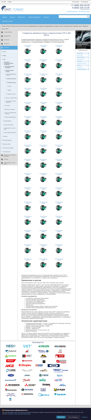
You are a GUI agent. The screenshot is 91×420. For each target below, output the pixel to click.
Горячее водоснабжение (10, 117)
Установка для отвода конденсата (10, 102)
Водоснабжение (7, 121)
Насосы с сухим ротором (11, 97)
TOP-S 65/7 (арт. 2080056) (43, 188)
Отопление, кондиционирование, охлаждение (8, 63)
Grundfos (5, 136)
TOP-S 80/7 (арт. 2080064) (27, 231)
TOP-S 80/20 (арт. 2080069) (59, 245)
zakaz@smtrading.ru (72, 11)
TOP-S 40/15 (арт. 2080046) (43, 146)
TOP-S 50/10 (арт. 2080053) (59, 174)
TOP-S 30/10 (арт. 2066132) (59, 103)
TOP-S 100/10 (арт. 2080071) (43, 259)
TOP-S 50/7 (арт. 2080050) (59, 160)
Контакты (46, 17)
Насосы (4, 55)
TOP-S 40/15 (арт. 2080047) (59, 146)
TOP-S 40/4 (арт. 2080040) (43, 117)
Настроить (84, 417)
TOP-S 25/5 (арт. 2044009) (27, 46)
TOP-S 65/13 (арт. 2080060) (59, 203)
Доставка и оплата (7, 21)
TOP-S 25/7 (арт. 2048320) (59, 46)
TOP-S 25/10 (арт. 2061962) (43, 60)
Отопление (5, 48)
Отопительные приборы (8, 147)
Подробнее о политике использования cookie (19, 413)
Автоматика (5, 44)
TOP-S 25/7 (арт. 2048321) (27, 60)
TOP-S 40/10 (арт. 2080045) (28, 146)
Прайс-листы (21, 17)
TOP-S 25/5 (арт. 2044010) (43, 46)
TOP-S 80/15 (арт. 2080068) (43, 245)
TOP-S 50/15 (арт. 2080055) (28, 188)
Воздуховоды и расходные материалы (8, 155)
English (10, 1)
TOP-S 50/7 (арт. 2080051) (27, 174)
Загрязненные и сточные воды (9, 129)
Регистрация (75, 1)
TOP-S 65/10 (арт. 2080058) (28, 203)
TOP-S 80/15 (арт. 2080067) (28, 245)
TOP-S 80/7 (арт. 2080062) (43, 217)
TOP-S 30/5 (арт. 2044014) (59, 89)
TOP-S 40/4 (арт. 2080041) (59, 117)
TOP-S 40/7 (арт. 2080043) (43, 131)
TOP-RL (9, 86)
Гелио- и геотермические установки (10, 113)
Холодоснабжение (6, 32)
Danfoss (4, 51)
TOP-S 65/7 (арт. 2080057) (59, 188)
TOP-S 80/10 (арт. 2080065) (43, 231)
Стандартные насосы (11, 78)
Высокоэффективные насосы (11, 75)
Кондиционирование (83, 63)
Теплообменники (6, 151)
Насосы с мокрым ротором (10, 71)
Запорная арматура (7, 140)
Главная (4, 17)
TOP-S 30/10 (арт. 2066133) (28, 117)
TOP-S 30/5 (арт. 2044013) (43, 89)
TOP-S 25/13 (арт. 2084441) (43, 74)
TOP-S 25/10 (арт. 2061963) (59, 60)
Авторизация (84, 1)
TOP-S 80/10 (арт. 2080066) (59, 231)
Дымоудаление (6, 36)
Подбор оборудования (34, 17)
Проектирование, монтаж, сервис (8, 163)
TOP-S (9, 90)
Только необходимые (73, 417)
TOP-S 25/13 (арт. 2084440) (28, 74)
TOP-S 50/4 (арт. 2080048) (27, 160)
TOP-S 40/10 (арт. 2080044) (59, 131)
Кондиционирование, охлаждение (9, 67)
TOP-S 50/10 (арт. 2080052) (43, 174)
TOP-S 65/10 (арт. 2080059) (43, 203)
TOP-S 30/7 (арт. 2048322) (27, 103)
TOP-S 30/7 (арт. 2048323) (43, 103)
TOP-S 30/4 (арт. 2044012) (27, 89)
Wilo (4, 59)
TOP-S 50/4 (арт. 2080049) (43, 160)
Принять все (61, 417)
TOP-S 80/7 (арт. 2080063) (59, 217)
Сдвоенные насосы (11, 94)
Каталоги (12, 17)
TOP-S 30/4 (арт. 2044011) (59, 74)
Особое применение (8, 124)
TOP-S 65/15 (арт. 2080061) (28, 217)
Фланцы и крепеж (7, 144)
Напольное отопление (10, 109)
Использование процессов (10, 132)
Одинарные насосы (11, 82)
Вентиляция (5, 40)
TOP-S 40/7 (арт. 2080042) (27, 131)
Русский (3, 1)
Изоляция (4, 159)
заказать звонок (85, 11)
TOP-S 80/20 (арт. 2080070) (28, 259)
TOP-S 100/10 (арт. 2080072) (59, 259)
